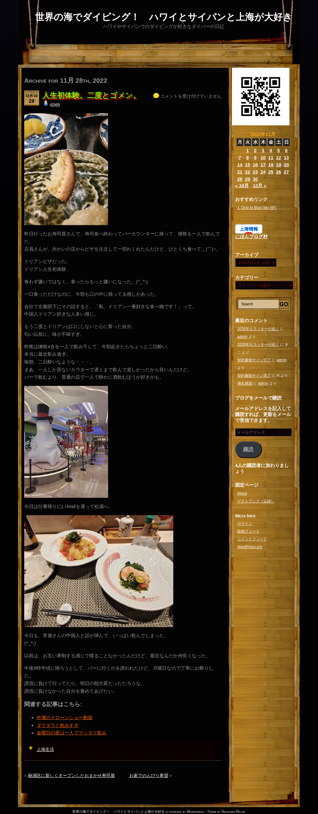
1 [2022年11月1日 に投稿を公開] (247, 150)
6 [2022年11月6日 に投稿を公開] (286, 150)
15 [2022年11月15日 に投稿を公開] (247, 164)
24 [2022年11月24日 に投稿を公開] (263, 171)
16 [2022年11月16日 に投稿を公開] (255, 164)
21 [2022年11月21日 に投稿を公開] (240, 171)
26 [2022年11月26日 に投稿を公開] (278, 171)
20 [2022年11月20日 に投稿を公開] (286, 164)
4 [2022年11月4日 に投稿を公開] (271, 150)
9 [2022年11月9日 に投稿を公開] (255, 157)
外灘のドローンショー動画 (65, 717)
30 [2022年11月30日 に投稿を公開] (255, 179)
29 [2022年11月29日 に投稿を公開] (247, 179)
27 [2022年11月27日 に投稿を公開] (286, 171)
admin (55, 104)
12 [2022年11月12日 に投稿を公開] (278, 157)
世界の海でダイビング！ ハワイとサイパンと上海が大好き (163, 17)
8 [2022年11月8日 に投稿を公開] (247, 157)
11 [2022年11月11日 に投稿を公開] (271, 157)
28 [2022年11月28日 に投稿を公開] (240, 179)
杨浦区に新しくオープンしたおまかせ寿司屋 (71, 775)
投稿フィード (248, 531)
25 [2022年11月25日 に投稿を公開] (271, 171)
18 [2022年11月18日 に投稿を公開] (271, 164)
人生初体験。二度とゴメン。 (91, 95)
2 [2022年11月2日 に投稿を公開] (255, 150)
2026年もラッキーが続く (258, 329)
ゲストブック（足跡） (256, 501)
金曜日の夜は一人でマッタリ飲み (72, 732)
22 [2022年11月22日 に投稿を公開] (247, 171)
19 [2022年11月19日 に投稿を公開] (278, 164)
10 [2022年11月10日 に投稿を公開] (263, 157)
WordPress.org (249, 547)
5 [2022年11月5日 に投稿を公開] (278, 150)
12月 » (259, 185)
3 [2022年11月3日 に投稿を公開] (263, 150)
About (242, 493)
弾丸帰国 (244, 383)
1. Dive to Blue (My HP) (256, 208)
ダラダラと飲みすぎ (58, 725)
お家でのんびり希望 (148, 775)
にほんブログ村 (251, 236)
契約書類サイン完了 (254, 360)
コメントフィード (252, 539)
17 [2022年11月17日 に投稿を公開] (263, 164)
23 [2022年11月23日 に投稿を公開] (255, 171)
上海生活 (45, 749)
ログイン (244, 523)
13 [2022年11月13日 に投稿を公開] (286, 157)
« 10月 (242, 185)
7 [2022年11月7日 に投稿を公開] (239, 157)
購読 (248, 449)
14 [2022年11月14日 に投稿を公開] (240, 164)
